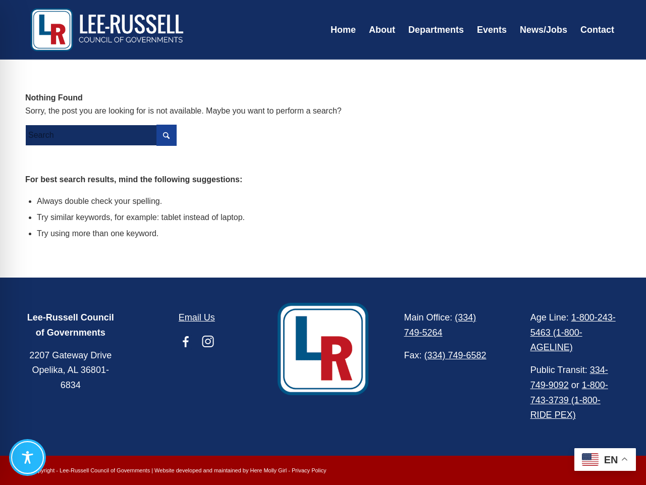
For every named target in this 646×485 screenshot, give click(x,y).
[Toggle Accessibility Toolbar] (27, 457)
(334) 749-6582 (455, 355)
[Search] (101, 135)
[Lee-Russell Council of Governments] (107, 30)
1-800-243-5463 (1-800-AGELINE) (573, 332)
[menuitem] (343, 30)
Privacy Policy (309, 470)
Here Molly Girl (268, 470)
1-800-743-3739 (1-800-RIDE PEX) (569, 400)
